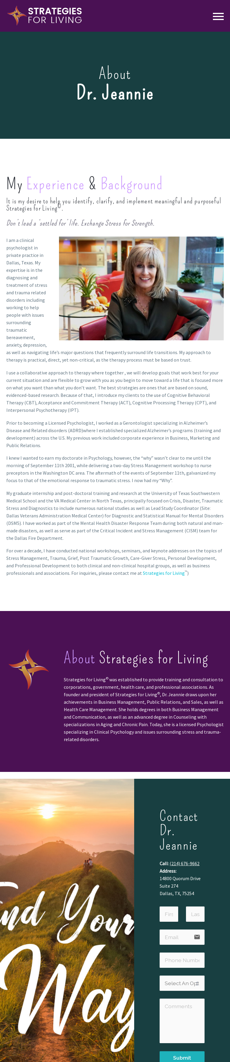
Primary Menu (218, 16)
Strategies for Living (164, 573)
